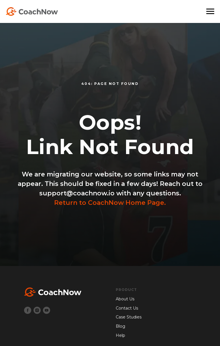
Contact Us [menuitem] (127, 308)
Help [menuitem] (120, 335)
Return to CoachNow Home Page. (110, 203)
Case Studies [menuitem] (129, 317)
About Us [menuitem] (125, 299)
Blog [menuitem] (120, 326)
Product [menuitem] (126, 289)
